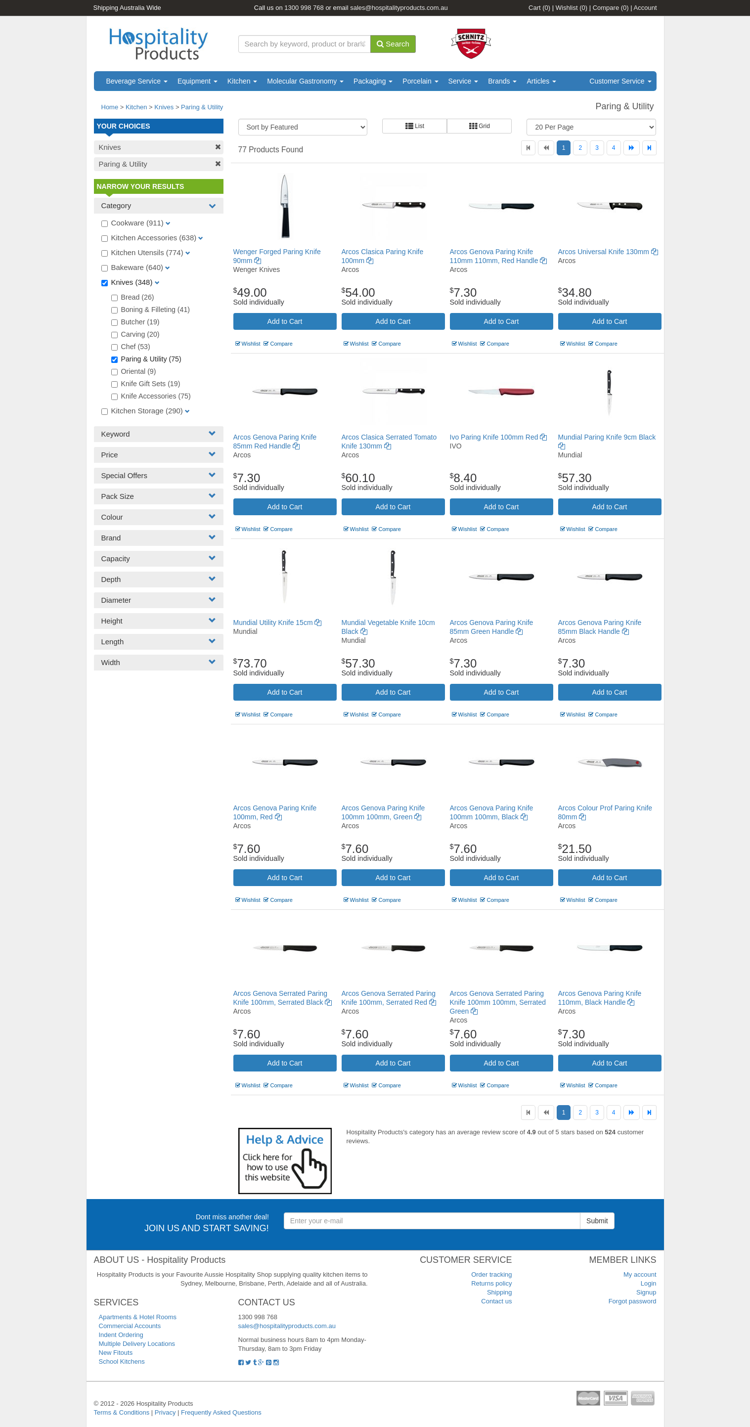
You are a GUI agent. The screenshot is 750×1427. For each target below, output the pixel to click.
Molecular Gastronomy (305, 81)
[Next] (631, 147)
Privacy (165, 1412)
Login (649, 1283)
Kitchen (242, 81)
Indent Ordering (121, 1334)
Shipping (499, 1292)
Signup (646, 1292)
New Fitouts (116, 1352)
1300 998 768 (304, 7)
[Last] (649, 147)
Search (393, 44)
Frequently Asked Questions (221, 1412)
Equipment (197, 81)
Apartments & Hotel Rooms (138, 1317)
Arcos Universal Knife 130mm (608, 252)
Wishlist (571, 7)
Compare (611, 7)
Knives (164, 107)
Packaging (373, 81)
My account (639, 1274)
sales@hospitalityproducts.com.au (398, 7)
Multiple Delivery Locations (137, 1343)
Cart (539, 7)
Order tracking (491, 1274)
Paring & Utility (202, 107)
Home (110, 107)
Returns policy (491, 1283)
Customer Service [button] (620, 81)
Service (463, 81)
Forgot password (633, 1301)
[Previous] (546, 147)
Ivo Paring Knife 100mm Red (498, 437)
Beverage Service (137, 81)
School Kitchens (122, 1361)
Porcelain (420, 81)
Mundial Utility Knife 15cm (277, 622)
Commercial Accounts (130, 1326)
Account (645, 7)
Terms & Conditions (122, 1412)
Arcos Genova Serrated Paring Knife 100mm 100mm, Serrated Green (498, 1002)
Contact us (496, 1301)
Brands (502, 81)
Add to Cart (285, 321)
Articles (541, 81)
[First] (528, 147)
